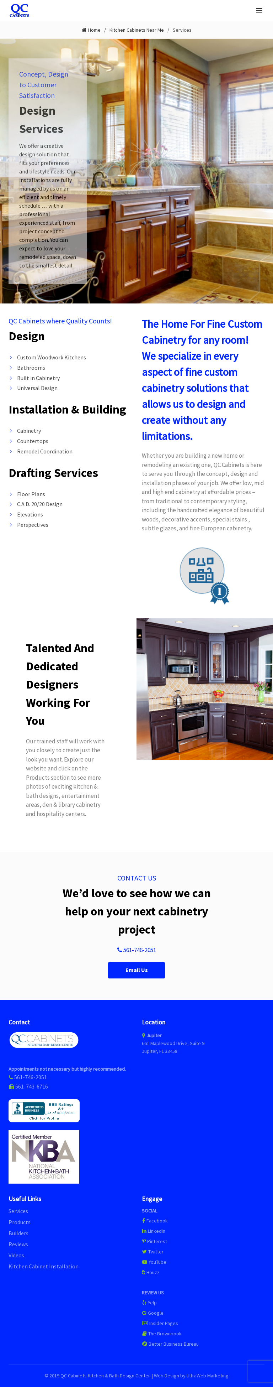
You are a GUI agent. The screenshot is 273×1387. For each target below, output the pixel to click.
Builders (18, 1233)
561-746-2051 (136, 950)
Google (153, 1313)
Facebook (157, 1220)
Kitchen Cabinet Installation (44, 1266)
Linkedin (153, 1231)
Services (18, 1211)
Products (20, 1222)
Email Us (136, 970)
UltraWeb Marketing (208, 1375)
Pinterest (154, 1241)
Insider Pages (160, 1323)
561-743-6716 (31, 1086)
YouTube (154, 1262)
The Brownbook (162, 1333)
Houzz (151, 1272)
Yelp (149, 1302)
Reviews (18, 1244)
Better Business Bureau (170, 1344)
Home (94, 30)
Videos (16, 1255)
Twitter (153, 1251)
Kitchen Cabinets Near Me (136, 30)
